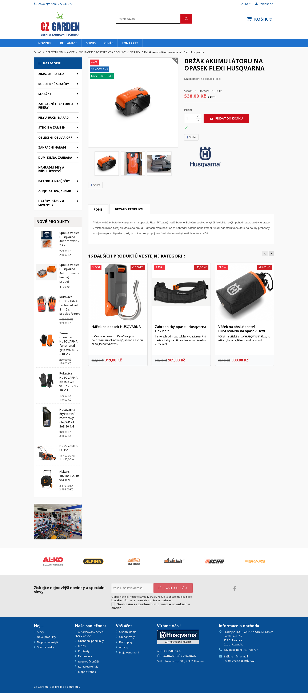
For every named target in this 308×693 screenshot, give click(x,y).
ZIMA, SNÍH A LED (51, 74)
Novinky (45, 43)
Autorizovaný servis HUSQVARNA (89, 634)
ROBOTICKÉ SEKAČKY (53, 84)
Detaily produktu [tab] (129, 209)
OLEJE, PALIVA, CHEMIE (55, 191)
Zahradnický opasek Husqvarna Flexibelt (180, 328)
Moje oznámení (129, 652)
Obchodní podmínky (90, 641)
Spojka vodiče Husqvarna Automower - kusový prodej (69, 273)
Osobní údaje (127, 632)
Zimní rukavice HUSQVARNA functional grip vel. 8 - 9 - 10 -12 (68, 343)
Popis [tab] (98, 209)
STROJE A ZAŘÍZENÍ (52, 127)
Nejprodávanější (47, 642)
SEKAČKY (44, 94)
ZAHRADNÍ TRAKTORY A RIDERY (55, 106)
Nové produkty (46, 637)
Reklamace (68, 43)
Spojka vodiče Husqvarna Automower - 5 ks (69, 239)
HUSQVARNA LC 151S (68, 448)
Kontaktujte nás (87, 666)
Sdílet (95, 185)
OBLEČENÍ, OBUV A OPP (55, 137)
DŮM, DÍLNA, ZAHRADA (55, 157)
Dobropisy (125, 642)
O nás (108, 43)
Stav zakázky (45, 647)
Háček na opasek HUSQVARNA (116, 326)
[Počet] (190, 118)
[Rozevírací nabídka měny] (245, 4)
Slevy (40, 632)
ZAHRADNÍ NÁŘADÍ (52, 147)
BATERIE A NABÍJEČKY (54, 181)
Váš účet (124, 625)
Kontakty (130, 43)
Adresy (123, 647)
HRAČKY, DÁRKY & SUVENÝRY (51, 203)
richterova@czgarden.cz (239, 660)
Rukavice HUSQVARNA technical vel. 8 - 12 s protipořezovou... (72, 305)
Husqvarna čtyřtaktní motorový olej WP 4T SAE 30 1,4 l (67, 418)
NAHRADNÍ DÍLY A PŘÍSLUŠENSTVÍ (51, 169)
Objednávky (127, 637)
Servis (91, 43)
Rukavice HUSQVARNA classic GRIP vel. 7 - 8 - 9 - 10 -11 (68, 381)
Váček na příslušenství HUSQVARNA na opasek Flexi (241, 328)
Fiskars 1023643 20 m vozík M (69, 476)
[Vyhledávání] (154, 19)
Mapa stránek (86, 672)
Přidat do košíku (226, 118)
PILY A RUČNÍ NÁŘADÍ (53, 117)
